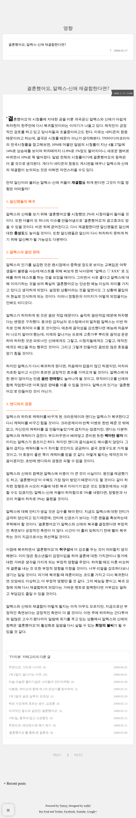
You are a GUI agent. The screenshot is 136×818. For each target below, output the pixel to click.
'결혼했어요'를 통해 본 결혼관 (29, 732)
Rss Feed (44, 811)
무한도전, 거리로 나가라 (25, 667)
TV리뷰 (15, 657)
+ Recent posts (15, 783)
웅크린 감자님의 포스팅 (59, 322)
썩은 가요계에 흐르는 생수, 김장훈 (32, 703)
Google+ (92, 811)
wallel (87, 805)
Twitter (59, 811)
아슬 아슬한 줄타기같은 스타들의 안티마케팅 (39, 682)
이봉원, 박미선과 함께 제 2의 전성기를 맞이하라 (41, 689)
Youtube (81, 811)
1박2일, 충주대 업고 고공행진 (28, 718)
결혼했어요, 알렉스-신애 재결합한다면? (37, 44)
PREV (56, 754)
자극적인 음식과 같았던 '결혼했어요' (33, 711)
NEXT (78, 754)
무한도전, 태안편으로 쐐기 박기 (30, 725)
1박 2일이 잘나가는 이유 (25, 674)
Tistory (63, 805)
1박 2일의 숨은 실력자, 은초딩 (29, 696)
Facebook (69, 811)
